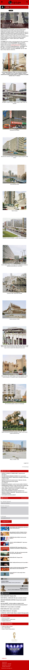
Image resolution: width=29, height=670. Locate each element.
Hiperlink (5, 593)
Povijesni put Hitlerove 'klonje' (7, 626)
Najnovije (3, 525)
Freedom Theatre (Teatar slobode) (8, 629)
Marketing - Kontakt (6, 665)
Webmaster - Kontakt (6, 663)
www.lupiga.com (9, 668)
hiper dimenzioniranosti (15, 45)
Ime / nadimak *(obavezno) (14, 502)
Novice (7, 7)
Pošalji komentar (6, 521)
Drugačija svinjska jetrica (6, 620)
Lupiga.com (4, 658)
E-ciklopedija (6, 624)
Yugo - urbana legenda (6, 627)
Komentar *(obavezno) (14, 510)
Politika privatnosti (5, 666)
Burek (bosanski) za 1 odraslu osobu (8, 619)
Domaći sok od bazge (6, 618)
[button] (2, 1)
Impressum (4, 662)
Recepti (4, 615)
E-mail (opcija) (14, 517)
